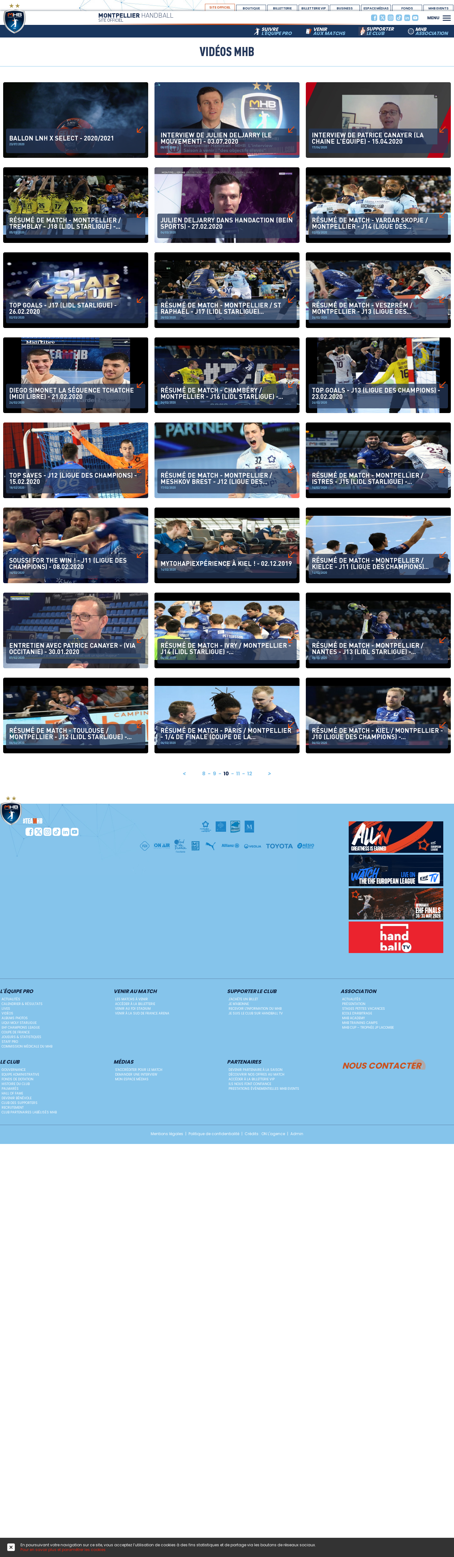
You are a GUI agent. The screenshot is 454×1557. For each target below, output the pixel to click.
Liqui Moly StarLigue (19, 1023)
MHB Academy (353, 1018)
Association (358, 991)
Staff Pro (10, 1041)
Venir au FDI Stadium (133, 1008)
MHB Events (438, 8)
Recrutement (13, 1107)
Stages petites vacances (363, 1008)
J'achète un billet (243, 999)
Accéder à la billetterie (135, 1004)
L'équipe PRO (16, 991)
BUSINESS (345, 8)
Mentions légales (167, 1133)
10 (227, 773)
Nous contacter (381, 1065)
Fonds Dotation (407, 8)
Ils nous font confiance (250, 1084)
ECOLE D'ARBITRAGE (357, 1013)
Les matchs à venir (131, 999)
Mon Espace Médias (131, 1079)
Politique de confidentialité (214, 1133)
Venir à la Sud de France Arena (142, 1013)
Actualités (11, 999)
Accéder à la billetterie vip (252, 1079)
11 (238, 773)
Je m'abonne (239, 1004)
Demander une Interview (136, 1074)
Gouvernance (14, 1070)
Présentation (353, 1004)
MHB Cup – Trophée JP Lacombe (368, 1027)
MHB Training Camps (360, 1023)
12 (249, 773)
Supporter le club (251, 991)
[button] (447, 17)
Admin (296, 1133)
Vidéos (7, 1013)
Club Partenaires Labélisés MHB (29, 1112)
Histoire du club (16, 1084)
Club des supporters (20, 1103)
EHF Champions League (21, 1027)
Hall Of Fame (12, 1093)
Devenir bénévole (17, 1098)
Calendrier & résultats (22, 1004)
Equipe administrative (20, 1074)
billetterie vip (313, 8)
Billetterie (282, 8)
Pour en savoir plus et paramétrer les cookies (63, 1549)
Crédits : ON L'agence (265, 1133)
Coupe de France (16, 1032)
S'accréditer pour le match (138, 1070)
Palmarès (10, 1088)
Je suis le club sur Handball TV (256, 1013)
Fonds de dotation (17, 1079)
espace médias (376, 8)
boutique (251, 8)
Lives (6, 1008)
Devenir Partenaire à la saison (255, 1070)
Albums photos (15, 1018)
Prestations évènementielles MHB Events (264, 1088)
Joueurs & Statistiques (21, 1037)
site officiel (219, 7)
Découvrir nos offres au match (256, 1074)
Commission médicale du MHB (27, 1046)
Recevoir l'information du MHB (255, 1008)
